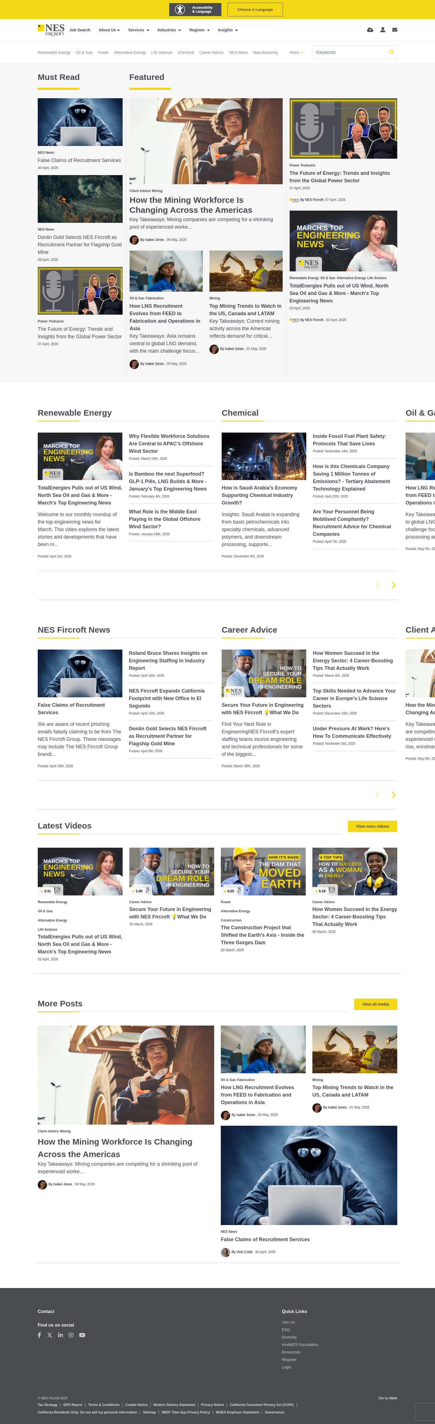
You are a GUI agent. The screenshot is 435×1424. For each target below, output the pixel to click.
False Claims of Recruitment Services (79, 160)
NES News (238, 52)
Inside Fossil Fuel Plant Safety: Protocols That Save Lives (349, 439)
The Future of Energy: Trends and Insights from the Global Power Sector (340, 176)
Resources (291, 1352)
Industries (167, 30)
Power (103, 52)
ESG (286, 1329)
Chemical (186, 52)
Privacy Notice (212, 1405)
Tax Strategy (47, 1405)
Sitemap (149, 1412)
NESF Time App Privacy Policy (186, 1412)
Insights (226, 30)
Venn (393, 1398)
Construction (231, 920)
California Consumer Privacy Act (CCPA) (262, 1405)
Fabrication (155, 298)
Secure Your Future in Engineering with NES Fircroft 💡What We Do (263, 708)
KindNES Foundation (300, 1344)
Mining (157, 191)
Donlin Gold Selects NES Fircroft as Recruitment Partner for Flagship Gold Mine (80, 244)
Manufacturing (265, 52)
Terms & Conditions (104, 1405)
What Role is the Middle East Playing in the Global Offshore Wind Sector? (165, 519)
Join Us (288, 1322)
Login (286, 1367)
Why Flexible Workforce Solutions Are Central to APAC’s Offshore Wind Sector (169, 443)
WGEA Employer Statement (237, 1412)
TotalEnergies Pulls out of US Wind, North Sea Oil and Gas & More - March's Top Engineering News (339, 293)
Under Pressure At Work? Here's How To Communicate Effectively (352, 732)
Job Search (79, 30)
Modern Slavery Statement (174, 1405)
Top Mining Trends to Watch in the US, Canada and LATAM (245, 309)
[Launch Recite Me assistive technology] (195, 9)
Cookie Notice (136, 1405)
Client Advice (140, 191)
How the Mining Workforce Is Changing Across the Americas (191, 204)
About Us (107, 30)
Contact (46, 1311)
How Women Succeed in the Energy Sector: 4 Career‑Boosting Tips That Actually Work (353, 660)
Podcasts (308, 165)
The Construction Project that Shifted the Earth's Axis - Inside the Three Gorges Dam (262, 935)
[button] (393, 585)
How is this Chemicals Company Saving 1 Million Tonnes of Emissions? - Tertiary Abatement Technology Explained (351, 478)
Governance (274, 1412)
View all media (376, 1004)
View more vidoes (372, 826)
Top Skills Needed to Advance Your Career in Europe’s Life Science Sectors (354, 698)
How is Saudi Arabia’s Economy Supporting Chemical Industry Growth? (259, 495)
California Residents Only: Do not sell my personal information (87, 1412)
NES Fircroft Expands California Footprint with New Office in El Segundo (167, 698)
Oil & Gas (84, 52)
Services (136, 30)
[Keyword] (350, 52)
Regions (197, 30)
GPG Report (72, 1405)
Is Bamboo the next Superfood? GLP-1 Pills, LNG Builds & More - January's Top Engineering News (168, 481)
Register (289, 1359)
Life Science (161, 52)
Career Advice (211, 52)
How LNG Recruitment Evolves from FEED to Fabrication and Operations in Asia (165, 317)
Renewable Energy (54, 52)
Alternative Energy (130, 52)
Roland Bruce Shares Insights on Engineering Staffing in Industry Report (168, 660)
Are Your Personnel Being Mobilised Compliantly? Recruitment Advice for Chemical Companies (352, 523)
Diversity (289, 1337)
